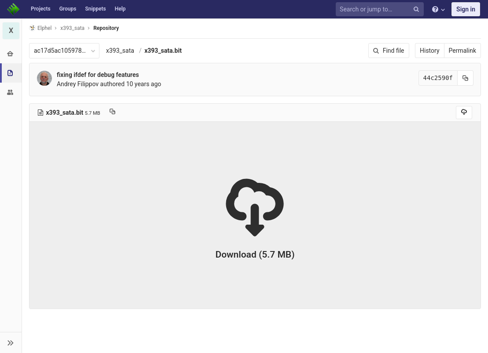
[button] (11, 342)
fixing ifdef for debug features (98, 74)
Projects (41, 9)
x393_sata (120, 50)
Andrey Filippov (78, 83)
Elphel (40, 28)
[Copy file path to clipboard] (112, 112)
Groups (68, 9)
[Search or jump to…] (381, 9)
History (430, 50)
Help (120, 9)
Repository (106, 28)
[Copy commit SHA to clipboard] (465, 78)
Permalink (462, 50)
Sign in (465, 9)
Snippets (95, 9)
